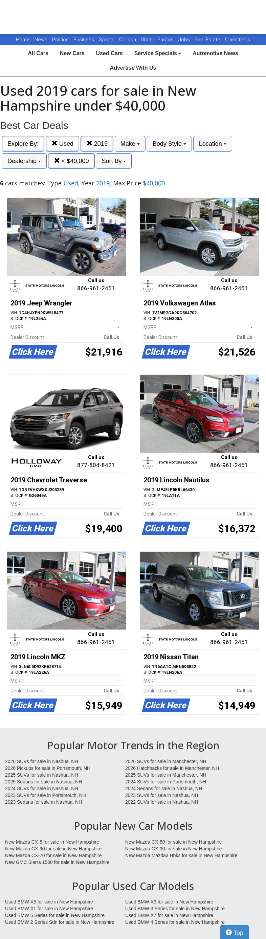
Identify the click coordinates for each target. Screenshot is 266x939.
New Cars (72, 53)
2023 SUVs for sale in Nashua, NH (161, 795)
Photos (166, 40)
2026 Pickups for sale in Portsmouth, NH (47, 768)
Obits (147, 40)
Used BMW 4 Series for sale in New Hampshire (175, 922)
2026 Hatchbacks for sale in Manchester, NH (172, 768)
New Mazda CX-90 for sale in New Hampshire (53, 848)
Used (62, 143)
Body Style (169, 143)
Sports (107, 40)
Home (23, 40)
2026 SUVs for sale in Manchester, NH (165, 761)
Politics (60, 40)
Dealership (24, 161)
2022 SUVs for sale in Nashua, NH (161, 802)
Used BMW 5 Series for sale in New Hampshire (55, 915)
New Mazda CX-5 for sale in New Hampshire (52, 842)
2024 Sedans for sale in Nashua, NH (163, 788)
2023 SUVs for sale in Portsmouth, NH (45, 795)
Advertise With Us (133, 68)
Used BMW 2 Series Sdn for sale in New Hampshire (59, 922)
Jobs (184, 40)
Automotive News (215, 53)
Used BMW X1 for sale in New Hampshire (49, 908)
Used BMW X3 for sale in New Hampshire (169, 901)
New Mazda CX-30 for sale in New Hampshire (173, 848)
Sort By (114, 161)
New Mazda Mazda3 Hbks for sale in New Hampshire (181, 855)
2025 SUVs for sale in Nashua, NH (41, 775)
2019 (97, 143)
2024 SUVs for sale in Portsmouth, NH (165, 781)
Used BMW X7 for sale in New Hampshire (169, 915)
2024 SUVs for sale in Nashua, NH (41, 788)
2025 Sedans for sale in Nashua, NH (43, 781)
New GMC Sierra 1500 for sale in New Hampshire (57, 862)
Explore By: (23, 143)
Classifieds (237, 40)
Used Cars (109, 53)
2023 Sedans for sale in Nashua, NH (43, 802)
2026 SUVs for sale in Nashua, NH (41, 761)
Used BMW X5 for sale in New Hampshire (49, 901)
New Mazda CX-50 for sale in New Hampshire (173, 842)
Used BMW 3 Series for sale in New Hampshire (175, 908)
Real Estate (208, 40)
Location (212, 143)
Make (130, 143)
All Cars (38, 53)
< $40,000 (71, 160)
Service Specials (157, 53)
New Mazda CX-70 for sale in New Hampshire (53, 855)
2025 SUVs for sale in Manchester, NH (165, 775)
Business (84, 40)
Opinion (128, 40)
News (41, 40)
